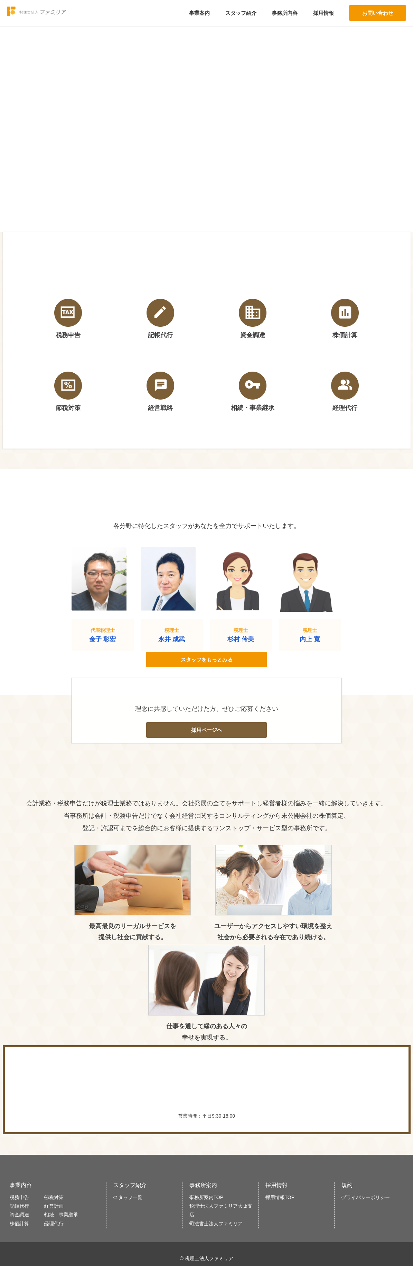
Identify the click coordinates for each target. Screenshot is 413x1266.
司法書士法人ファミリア (219, 1191)
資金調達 (24, 1183)
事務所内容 (285, 13)
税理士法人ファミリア (47, 13)
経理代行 (62, 1196)
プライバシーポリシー (369, 1157)
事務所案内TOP (210, 1157)
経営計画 (62, 1170)
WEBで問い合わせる (290, 1054)
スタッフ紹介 (240, 13)
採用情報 (323, 13)
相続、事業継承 (69, 1183)
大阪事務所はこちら (206, 1248)
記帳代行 (24, 1170)
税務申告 (24, 1157)
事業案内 (199, 13)
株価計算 (24, 1196)
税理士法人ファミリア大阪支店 (224, 1174)
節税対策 (62, 1157)
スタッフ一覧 (132, 1157)
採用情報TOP (284, 1157)
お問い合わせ (377, 13)
